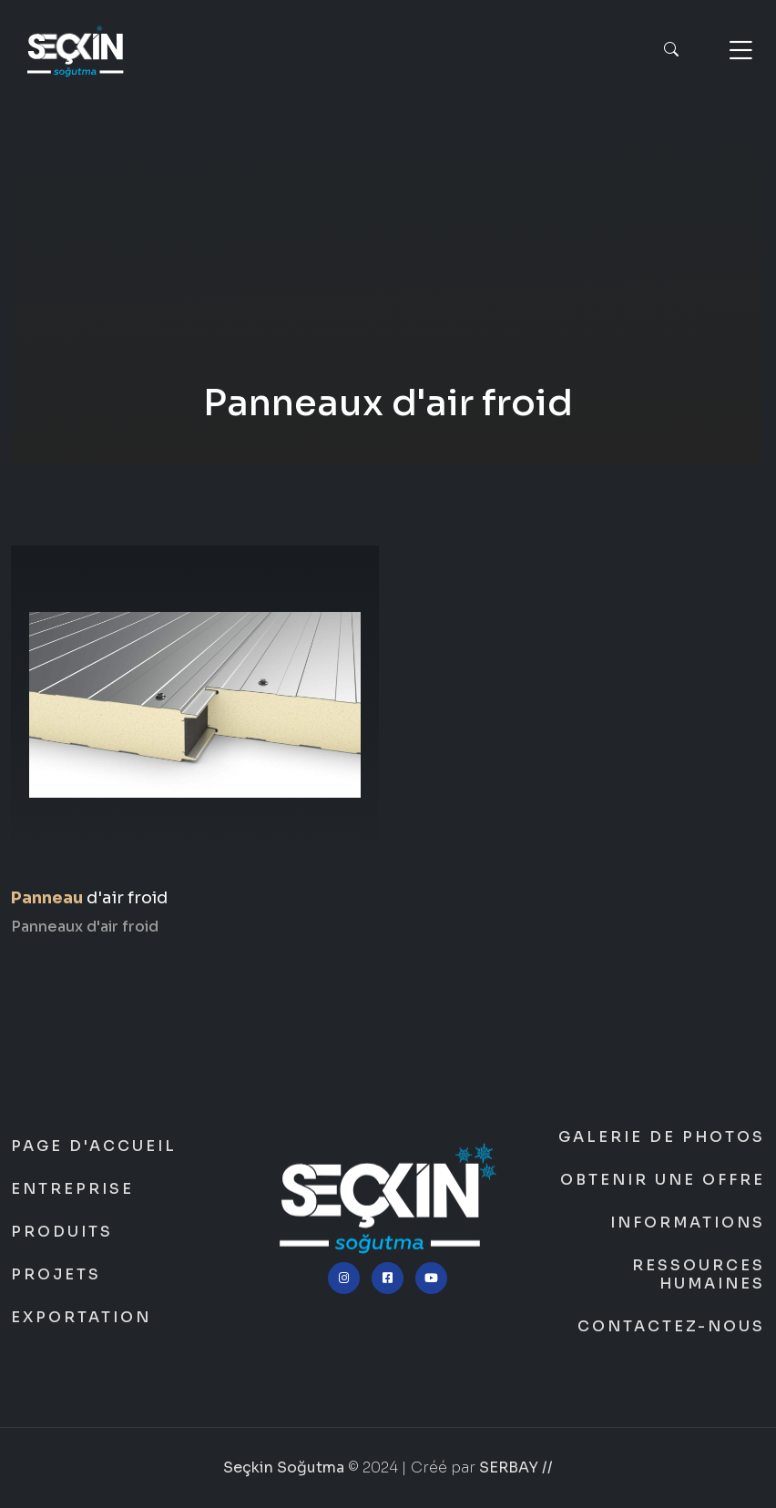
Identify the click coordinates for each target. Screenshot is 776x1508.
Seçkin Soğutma (388, 296)
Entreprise (72, 1189)
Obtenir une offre (662, 1180)
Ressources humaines (698, 1275)
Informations (687, 1223)
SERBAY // (516, 1467)
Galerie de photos (661, 1137)
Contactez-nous (671, 1327)
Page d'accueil (94, 1146)
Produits (62, 1232)
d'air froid (89, 898)
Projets (56, 1275)
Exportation (81, 1318)
